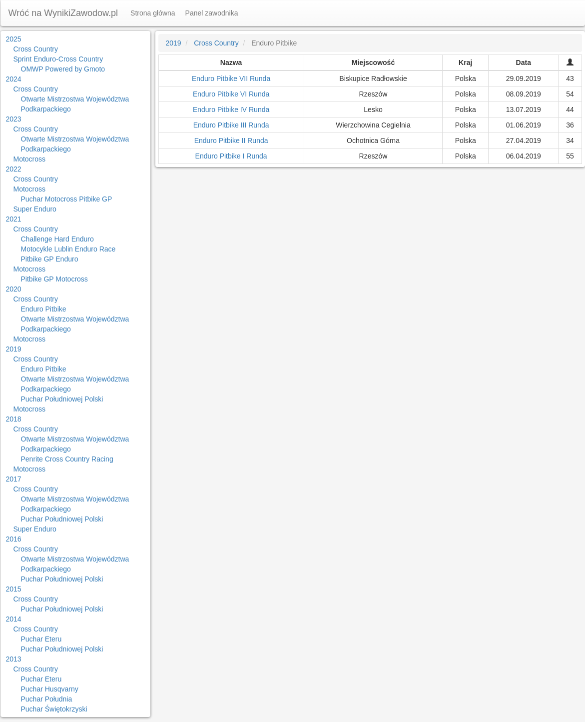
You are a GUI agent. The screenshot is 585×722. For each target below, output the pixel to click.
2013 (13, 659)
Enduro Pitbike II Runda (231, 140)
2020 (13, 289)
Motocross (29, 159)
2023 (13, 119)
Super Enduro (34, 209)
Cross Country (35, 49)
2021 (13, 219)
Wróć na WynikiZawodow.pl (63, 13)
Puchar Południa (46, 699)
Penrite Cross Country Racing (67, 459)
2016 (13, 539)
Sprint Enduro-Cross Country (58, 59)
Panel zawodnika (211, 13)
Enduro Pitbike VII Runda (231, 78)
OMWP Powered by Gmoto (63, 69)
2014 (13, 619)
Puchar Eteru (41, 639)
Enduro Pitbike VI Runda (231, 94)
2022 (13, 169)
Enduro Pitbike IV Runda (231, 110)
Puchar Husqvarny (49, 689)
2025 (13, 39)
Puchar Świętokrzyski (54, 709)
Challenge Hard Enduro (57, 239)
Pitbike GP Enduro (49, 259)
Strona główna (152, 13)
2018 (13, 419)
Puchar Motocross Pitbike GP (66, 199)
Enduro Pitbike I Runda (231, 156)
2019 (13, 349)
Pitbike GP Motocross (54, 279)
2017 (13, 479)
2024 (13, 79)
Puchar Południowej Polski (62, 399)
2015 (13, 589)
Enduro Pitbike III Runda (231, 125)
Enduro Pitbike (43, 309)
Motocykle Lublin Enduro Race (68, 249)
